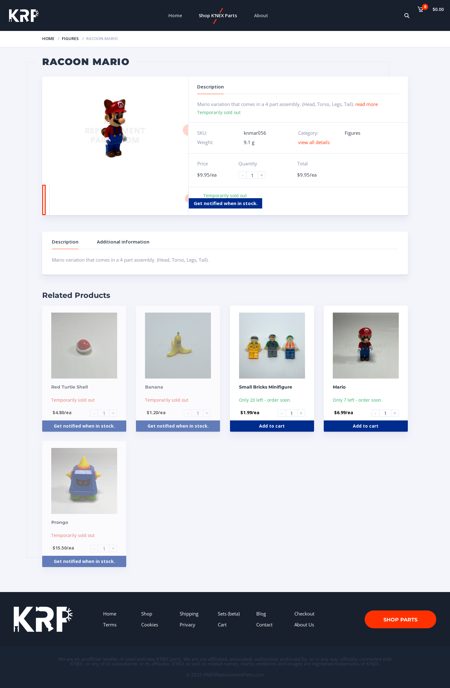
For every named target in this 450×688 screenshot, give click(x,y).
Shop (146, 613)
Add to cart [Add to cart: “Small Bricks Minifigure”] (272, 426)
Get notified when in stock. (226, 203)
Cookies (149, 624)
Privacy (187, 624)
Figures (70, 38)
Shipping (189, 613)
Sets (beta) (229, 613)
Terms (110, 624)
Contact (264, 624)
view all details (314, 142)
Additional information (123, 242)
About (261, 15)
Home (175, 15)
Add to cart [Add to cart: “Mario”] (365, 426)
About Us (304, 624)
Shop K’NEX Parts (218, 15)
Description (65, 242)
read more (366, 104)
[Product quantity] (254, 175)
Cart (222, 624)
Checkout (304, 613)
